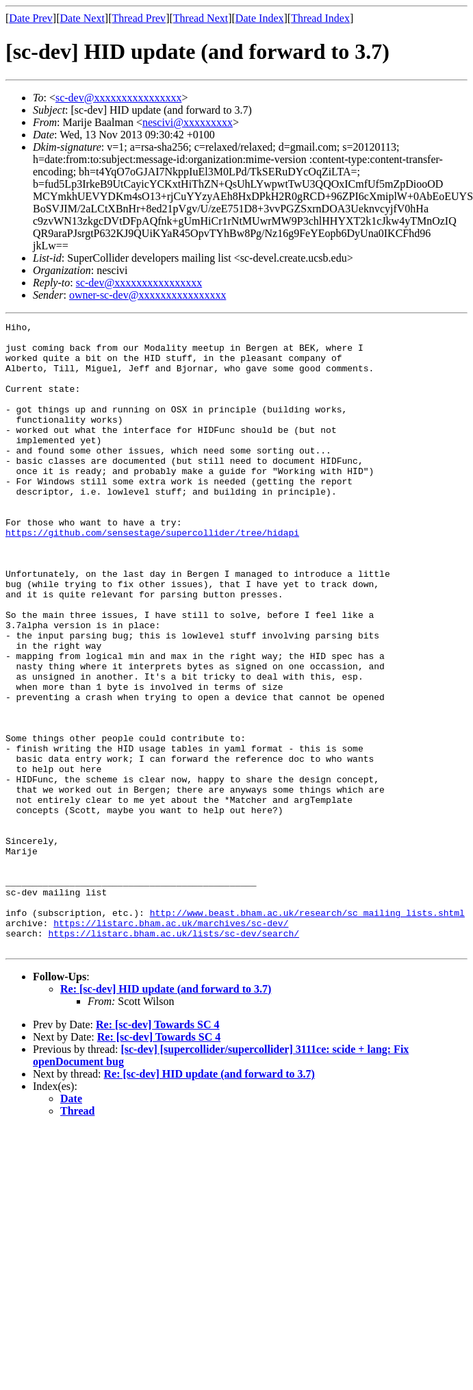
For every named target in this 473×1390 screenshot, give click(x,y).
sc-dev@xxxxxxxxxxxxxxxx (118, 97)
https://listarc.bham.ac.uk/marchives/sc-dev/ (170, 1044)
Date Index (259, 18)
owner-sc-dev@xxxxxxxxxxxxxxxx (147, 295)
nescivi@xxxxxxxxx (187, 122)
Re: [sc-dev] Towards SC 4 (157, 1150)
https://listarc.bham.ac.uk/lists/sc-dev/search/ (173, 1056)
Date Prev (31, 18)
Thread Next (200, 18)
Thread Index (320, 18)
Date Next (82, 18)
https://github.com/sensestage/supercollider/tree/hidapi (152, 575)
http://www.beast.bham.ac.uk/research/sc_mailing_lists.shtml (307, 1032)
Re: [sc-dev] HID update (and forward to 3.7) (165, 1114)
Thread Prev (139, 18)
